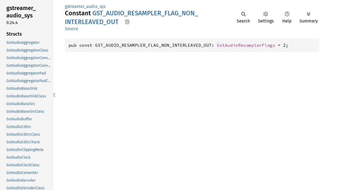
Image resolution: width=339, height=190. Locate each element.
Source (71, 28)
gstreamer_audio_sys (85, 6)
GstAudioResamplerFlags (246, 45)
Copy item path (127, 21)
